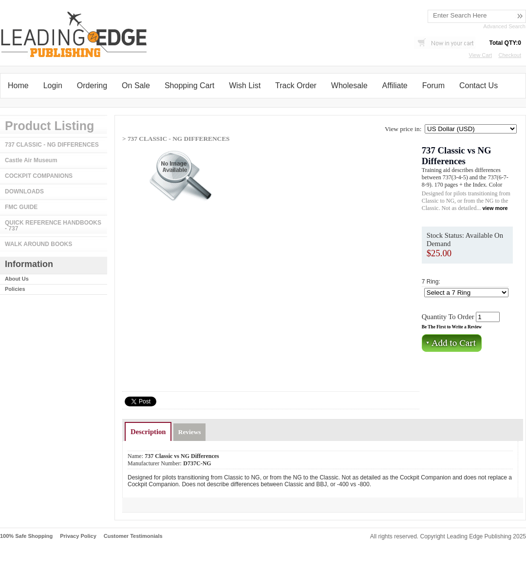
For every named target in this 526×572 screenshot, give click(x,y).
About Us (17, 279)
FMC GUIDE (21, 207)
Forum (433, 85)
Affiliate (395, 85)
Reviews (189, 432)
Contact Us (478, 85)
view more (494, 208)
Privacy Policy (78, 536)
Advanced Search (504, 26)
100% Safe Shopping (26, 536)
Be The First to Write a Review (452, 326)
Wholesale (349, 85)
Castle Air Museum (31, 160)
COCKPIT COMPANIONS (39, 175)
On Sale (136, 85)
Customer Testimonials (133, 536)
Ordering (92, 85)
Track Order (296, 85)
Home (18, 85)
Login (52, 85)
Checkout (510, 55)
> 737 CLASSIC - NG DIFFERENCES (176, 138)
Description (148, 432)
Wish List (245, 85)
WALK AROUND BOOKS (38, 244)
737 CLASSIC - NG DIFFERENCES (52, 144)
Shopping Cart (189, 85)
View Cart (480, 55)
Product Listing (49, 126)
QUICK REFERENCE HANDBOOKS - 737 (53, 225)
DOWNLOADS (24, 191)
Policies (15, 289)
